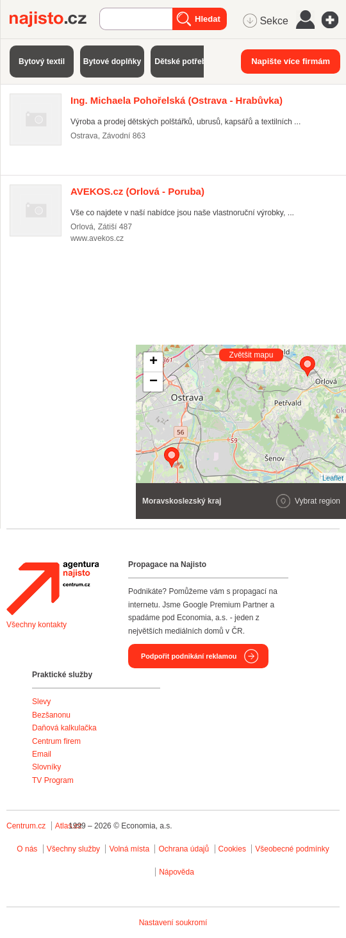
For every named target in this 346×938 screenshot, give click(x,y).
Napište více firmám (290, 61)
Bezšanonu (51, 715)
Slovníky (46, 766)
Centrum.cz (25, 825)
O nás (27, 848)
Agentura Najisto (52, 588)
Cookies (232, 848)
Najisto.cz (54, 19)
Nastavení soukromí (173, 922)
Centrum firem (56, 741)
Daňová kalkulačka (64, 727)
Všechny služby (75, 848)
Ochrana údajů (183, 848)
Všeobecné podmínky (292, 848)
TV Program (53, 780)
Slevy (41, 701)
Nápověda (176, 872)
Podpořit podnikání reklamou (188, 656)
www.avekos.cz (97, 238)
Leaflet (332, 478)
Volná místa (129, 848)
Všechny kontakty (36, 624)
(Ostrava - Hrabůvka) (176, 100)
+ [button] (153, 362)
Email (41, 754)
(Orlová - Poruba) (137, 191)
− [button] (153, 381)
